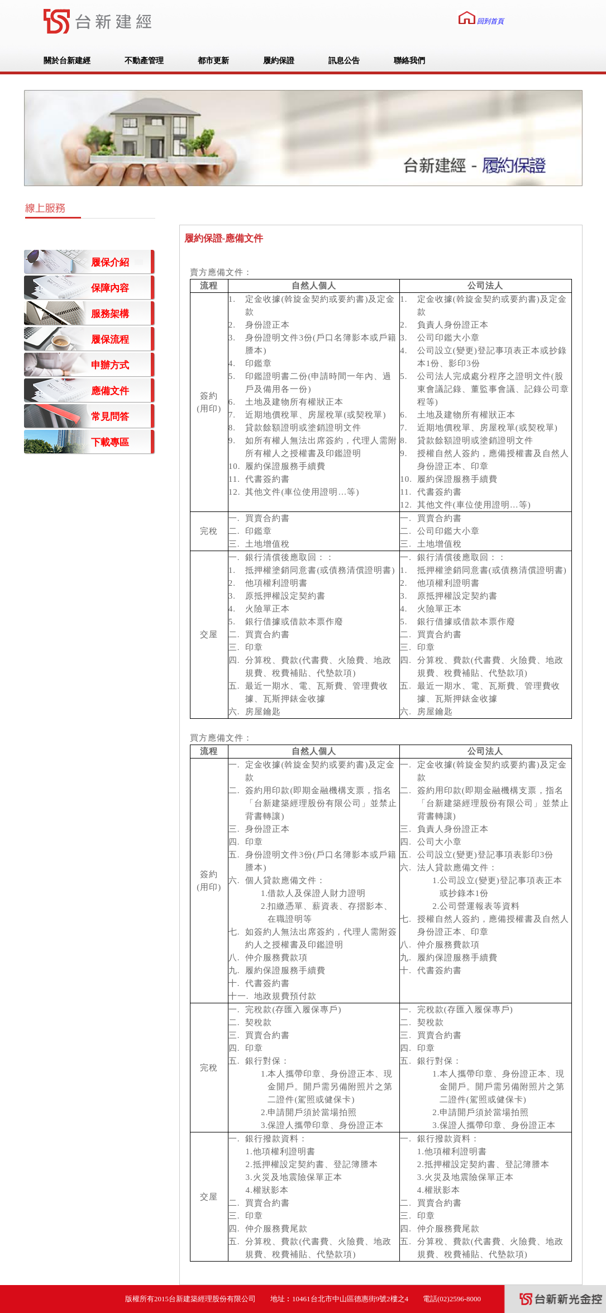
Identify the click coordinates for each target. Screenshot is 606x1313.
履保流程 (110, 339)
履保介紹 (110, 262)
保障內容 (110, 288)
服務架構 (110, 314)
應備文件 (110, 391)
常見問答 (110, 416)
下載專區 (110, 442)
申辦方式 (110, 365)
